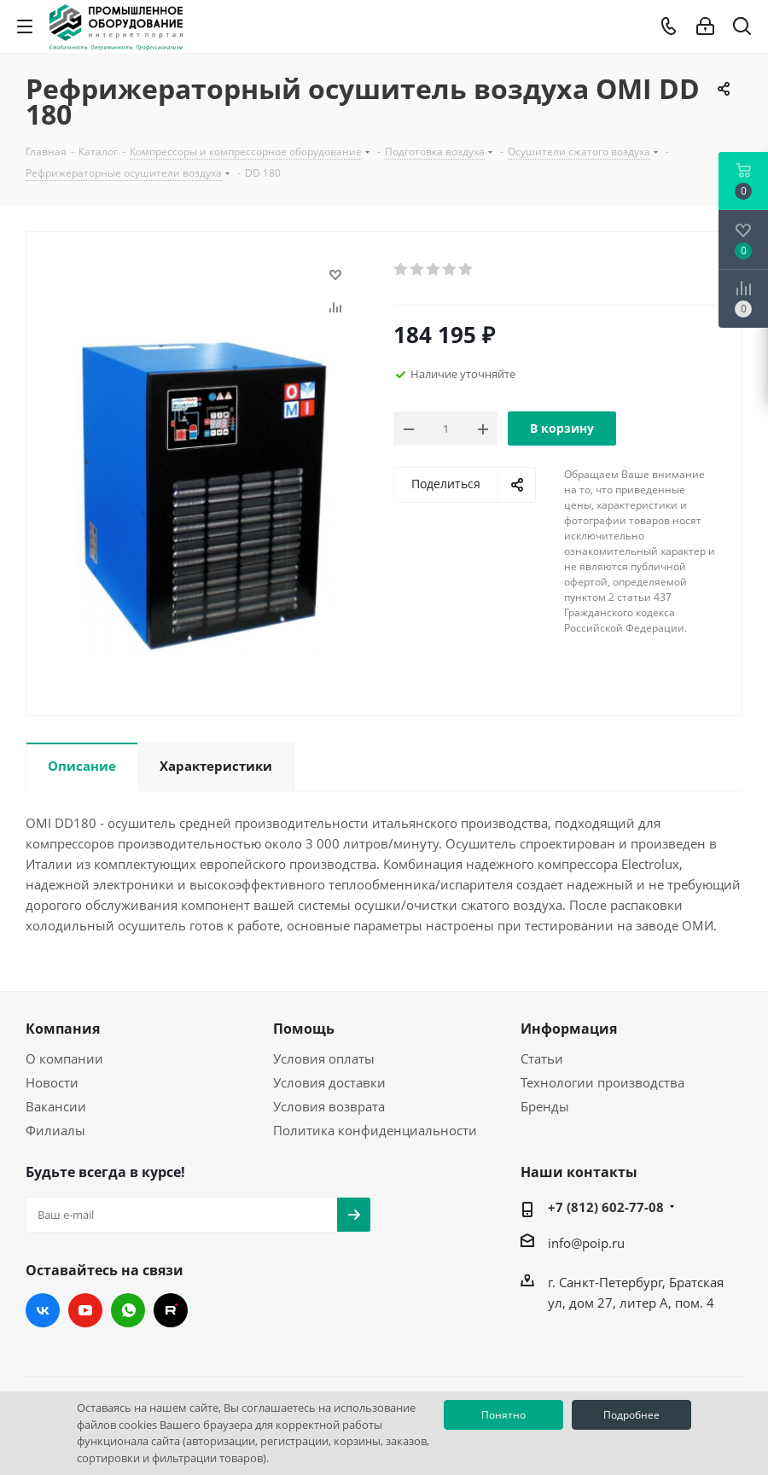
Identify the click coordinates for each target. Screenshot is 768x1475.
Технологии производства (602, 1082)
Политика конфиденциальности (375, 1130)
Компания (63, 1028)
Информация (569, 1028)
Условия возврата (329, 1106)
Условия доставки (329, 1082)
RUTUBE (171, 1310)
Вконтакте (43, 1310)
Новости (52, 1082)
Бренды (545, 1106)
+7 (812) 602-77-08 (606, 1207)
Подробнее (631, 1415)
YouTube (85, 1310)
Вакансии (56, 1106)
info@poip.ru (586, 1242)
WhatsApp (128, 1310)
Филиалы (55, 1130)
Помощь (304, 1028)
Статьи (542, 1058)
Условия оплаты (324, 1058)
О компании (64, 1058)
